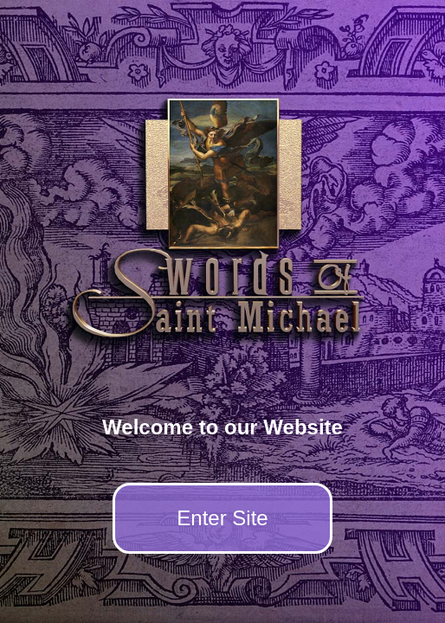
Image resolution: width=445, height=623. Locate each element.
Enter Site (222, 518)
